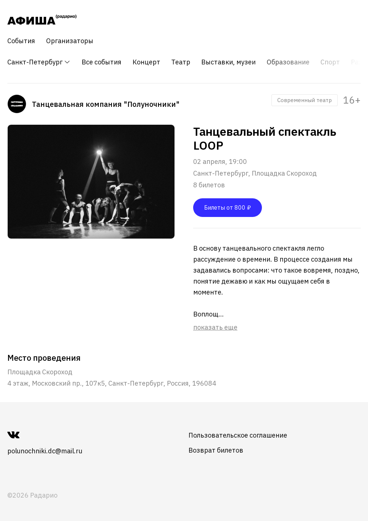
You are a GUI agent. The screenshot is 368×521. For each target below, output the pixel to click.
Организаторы (69, 41)
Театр (180, 62)
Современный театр (304, 100)
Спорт (330, 62)
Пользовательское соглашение (237, 435)
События (21, 41)
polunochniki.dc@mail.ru (44, 451)
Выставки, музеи (228, 62)
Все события (101, 62)
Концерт (146, 62)
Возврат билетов (215, 450)
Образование (288, 62)
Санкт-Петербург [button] (39, 62)
